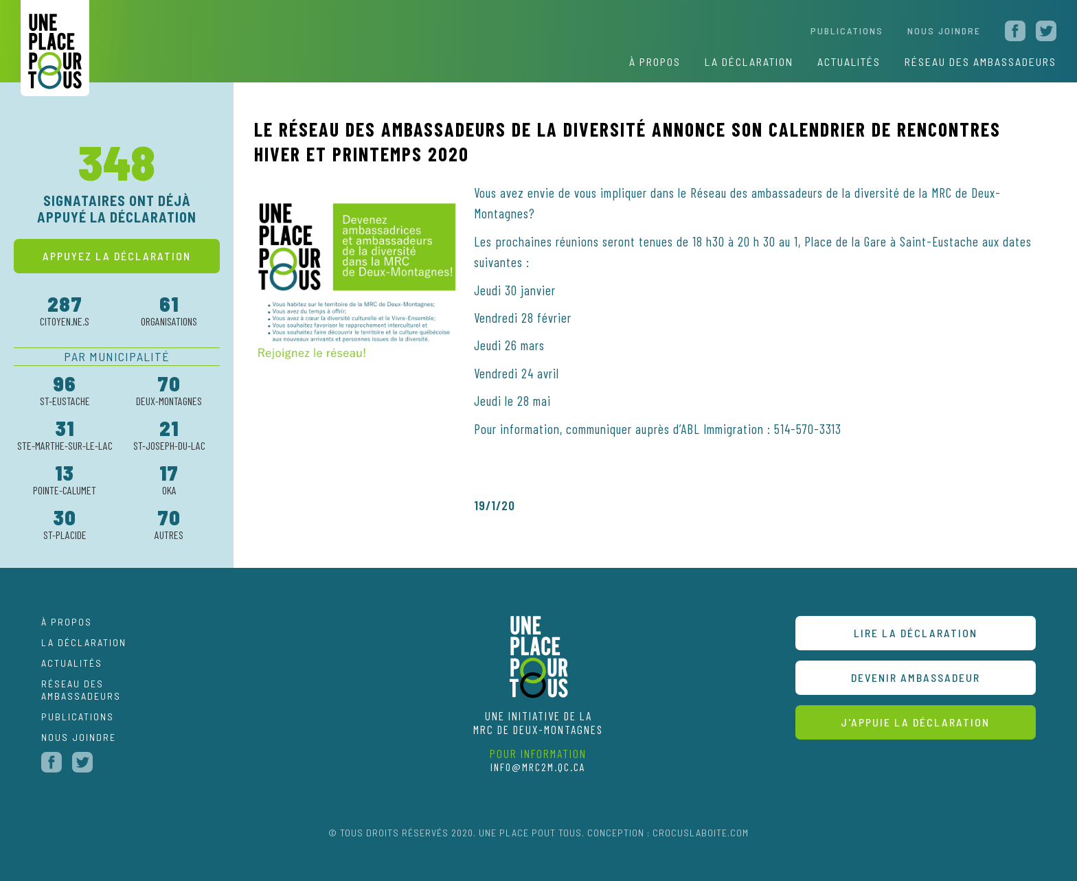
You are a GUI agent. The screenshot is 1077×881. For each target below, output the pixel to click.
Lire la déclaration (915, 632)
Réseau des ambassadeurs (81, 690)
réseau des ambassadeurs (980, 61)
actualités (849, 61)
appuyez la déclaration (117, 255)
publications (77, 716)
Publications (846, 30)
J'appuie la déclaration (915, 722)
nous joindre (944, 30)
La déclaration (749, 61)
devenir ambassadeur (915, 677)
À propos (655, 61)
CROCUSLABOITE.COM (701, 832)
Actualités (71, 663)
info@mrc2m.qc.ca (538, 766)
